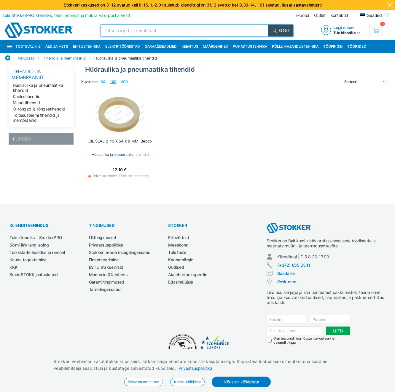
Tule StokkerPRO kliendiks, (66, 15)
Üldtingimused (102, 237)
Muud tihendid (26, 102)
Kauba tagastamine (28, 259)
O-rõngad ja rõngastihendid (39, 108)
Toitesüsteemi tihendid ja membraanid (36, 118)
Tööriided (356, 46)
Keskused (286, 281)
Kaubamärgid (181, 259)
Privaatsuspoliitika (195, 368)
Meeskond (178, 244)
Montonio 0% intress (108, 274)
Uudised (176, 267)
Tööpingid (333, 46)
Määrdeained (215, 46)
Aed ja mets (56, 46)
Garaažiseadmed (161, 46)
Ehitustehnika (87, 46)
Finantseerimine (104, 259)
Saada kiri (287, 273)
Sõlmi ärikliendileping (29, 244)
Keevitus (189, 46)
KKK (13, 267)
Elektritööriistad (122, 46)
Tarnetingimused (105, 289)
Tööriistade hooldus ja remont (37, 252)
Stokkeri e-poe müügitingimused (120, 252)
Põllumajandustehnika (295, 46)
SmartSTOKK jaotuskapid (33, 274)
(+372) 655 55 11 (293, 265)
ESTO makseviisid (106, 267)
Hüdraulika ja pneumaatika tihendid (125, 58)
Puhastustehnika (250, 46)
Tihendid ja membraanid (64, 58)
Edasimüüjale (180, 281)
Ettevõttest (178, 237)
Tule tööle (177, 252)
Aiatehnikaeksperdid (187, 274)
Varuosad (26, 58)
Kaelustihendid (26, 96)
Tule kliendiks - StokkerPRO (35, 237)
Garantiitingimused (106, 281)
